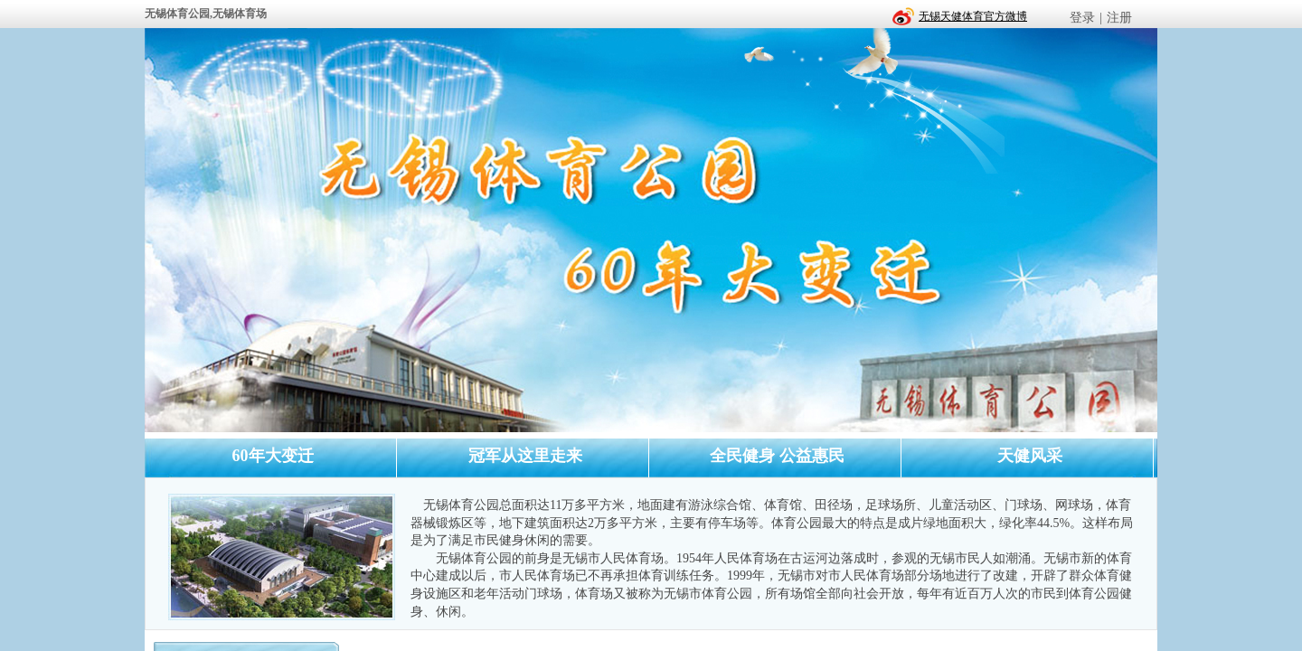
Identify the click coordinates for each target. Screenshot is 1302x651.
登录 (1082, 17)
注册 (1119, 17)
